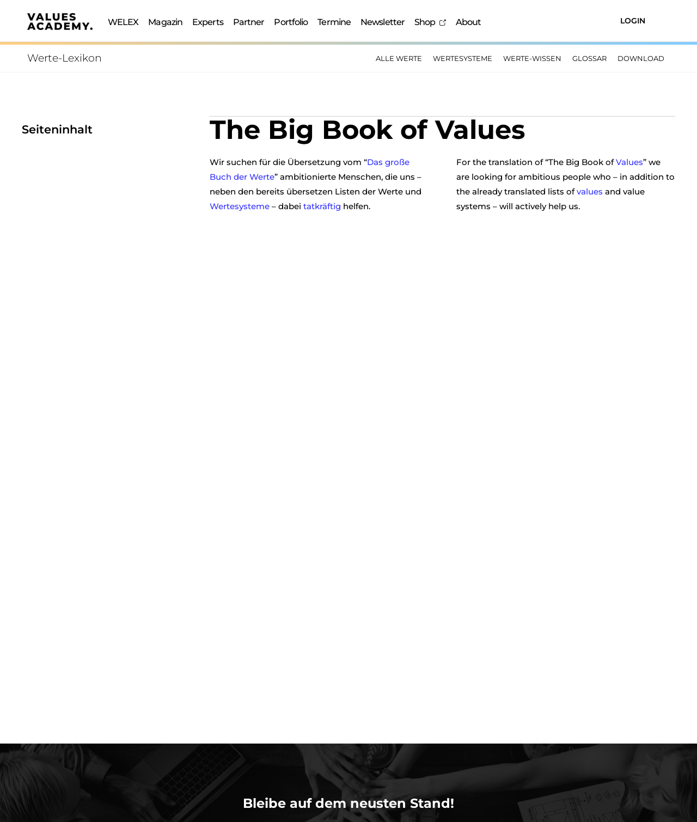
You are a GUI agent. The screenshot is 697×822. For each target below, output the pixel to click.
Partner (249, 22)
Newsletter (382, 22)
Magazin (165, 22)
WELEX (123, 22)
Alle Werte (399, 58)
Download (640, 58)
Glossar (589, 58)
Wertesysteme (462, 58)
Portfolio (291, 22)
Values (629, 161)
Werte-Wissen (532, 58)
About (468, 22)
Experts (207, 22)
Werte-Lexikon (64, 58)
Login (632, 21)
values (590, 191)
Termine (334, 22)
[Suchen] (572, 21)
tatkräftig (322, 205)
